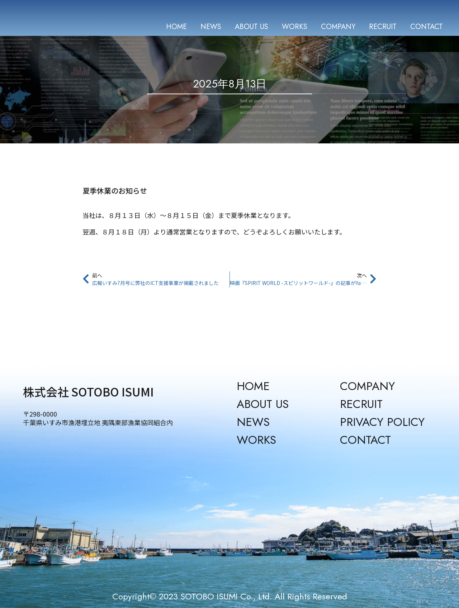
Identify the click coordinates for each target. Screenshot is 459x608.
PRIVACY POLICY (382, 422)
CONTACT (426, 27)
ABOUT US (251, 27)
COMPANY (338, 27)
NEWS (210, 27)
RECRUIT (383, 27)
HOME (176, 27)
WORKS (294, 27)
